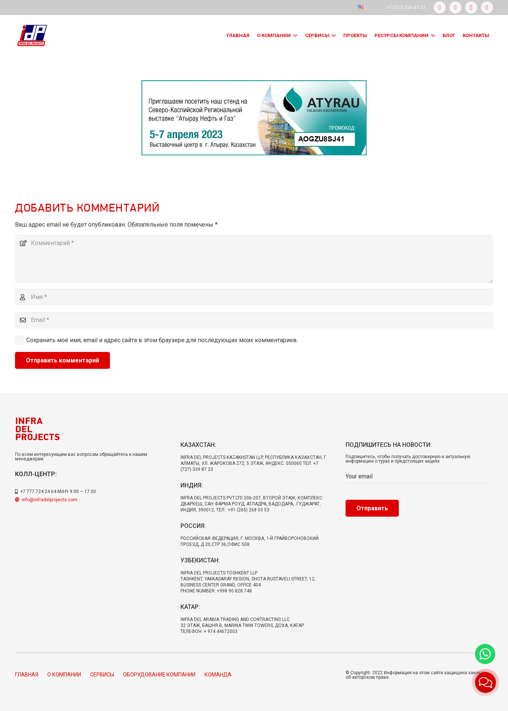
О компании (64, 675)
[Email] (254, 320)
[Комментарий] (254, 259)
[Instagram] (471, 8)
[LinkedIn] (487, 8)
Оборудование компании (159, 675)
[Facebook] (440, 8)
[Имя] (254, 297)
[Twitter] (455, 8)
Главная (26, 675)
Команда (217, 675)
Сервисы (102, 675)
